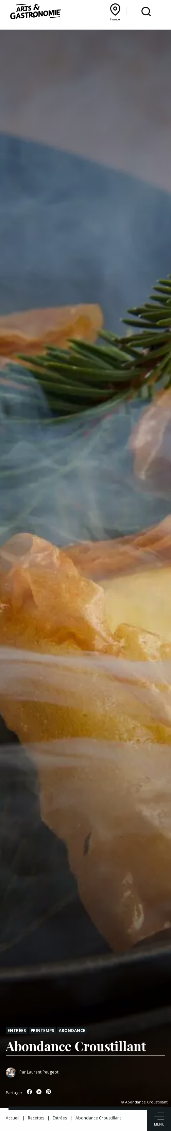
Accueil (12, 1118)
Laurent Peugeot (42, 1072)
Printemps (42, 1030)
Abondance (72, 1030)
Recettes (36, 1118)
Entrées (16, 1030)
